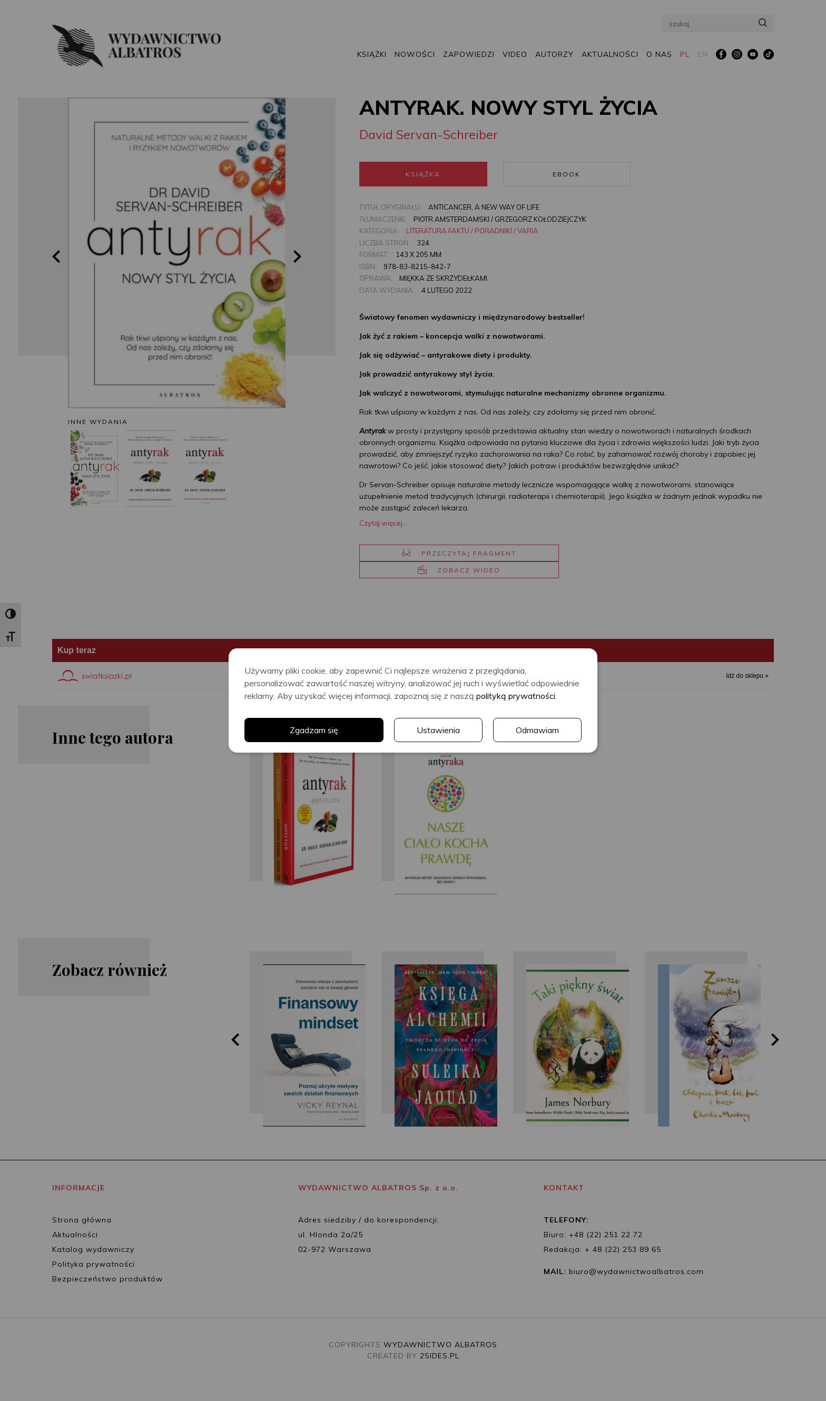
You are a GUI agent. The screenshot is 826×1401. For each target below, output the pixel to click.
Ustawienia (438, 730)
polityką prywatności (515, 695)
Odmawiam (537, 730)
